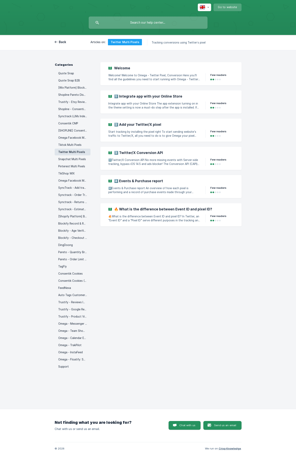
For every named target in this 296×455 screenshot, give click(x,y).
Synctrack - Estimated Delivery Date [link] (74, 209)
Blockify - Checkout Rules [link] (74, 237)
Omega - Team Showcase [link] (74, 330)
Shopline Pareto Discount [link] (74, 94)
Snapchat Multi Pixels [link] (72, 159)
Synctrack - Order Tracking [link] (74, 195)
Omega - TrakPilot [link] (70, 345)
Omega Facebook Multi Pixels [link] (74, 137)
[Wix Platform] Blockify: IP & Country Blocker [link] (74, 87)
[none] (204, 7)
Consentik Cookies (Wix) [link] (74, 280)
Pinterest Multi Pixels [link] (71, 166)
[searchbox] (148, 22)
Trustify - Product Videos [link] (74, 316)
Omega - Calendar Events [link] (74, 338)
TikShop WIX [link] (66, 173)
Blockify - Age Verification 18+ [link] (74, 230)
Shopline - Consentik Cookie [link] (74, 109)
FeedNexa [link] (64, 287)
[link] (171, 73)
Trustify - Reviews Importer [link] (74, 302)
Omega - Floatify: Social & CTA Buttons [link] (74, 359)
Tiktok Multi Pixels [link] (70, 144)
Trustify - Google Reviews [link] (74, 309)
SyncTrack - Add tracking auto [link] (74, 187)
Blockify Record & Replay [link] (74, 223)
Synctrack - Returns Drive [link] (74, 202)
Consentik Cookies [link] (70, 273)
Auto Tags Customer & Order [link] (74, 295)
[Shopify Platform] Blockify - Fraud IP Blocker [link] (74, 216)
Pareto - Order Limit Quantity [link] (74, 259)
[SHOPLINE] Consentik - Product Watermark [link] (74, 130)
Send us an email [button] (225, 425)
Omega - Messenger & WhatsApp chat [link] (74, 323)
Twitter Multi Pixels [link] (71, 152)
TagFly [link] (62, 266)
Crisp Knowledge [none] (230, 448)
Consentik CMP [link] (68, 123)
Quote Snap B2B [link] (69, 80)
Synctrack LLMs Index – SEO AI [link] (74, 116)
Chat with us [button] (187, 425)
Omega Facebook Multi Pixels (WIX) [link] (74, 180)
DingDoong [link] (65, 245)
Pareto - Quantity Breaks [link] (74, 252)
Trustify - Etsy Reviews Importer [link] (74, 102)
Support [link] (63, 366)
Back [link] (62, 42)
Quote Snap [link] (66, 73)
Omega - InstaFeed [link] (70, 352)
